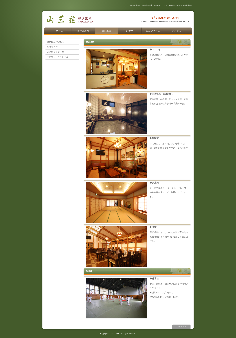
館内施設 (106, 31)
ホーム (59, 31)
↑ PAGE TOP (181, 327)
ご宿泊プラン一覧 (55, 52)
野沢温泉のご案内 (55, 42)
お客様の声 (52, 47)
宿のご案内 (83, 31)
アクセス (176, 31)
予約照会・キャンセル (57, 57)
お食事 (129, 31)
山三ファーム (153, 31)
